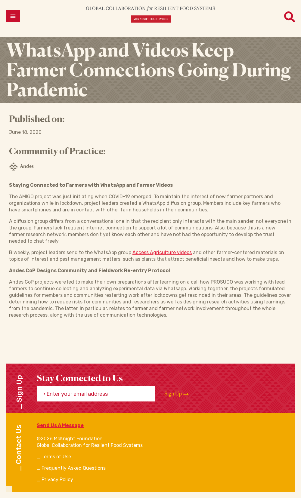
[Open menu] (13, 16)
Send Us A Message (60, 425)
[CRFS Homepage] (150, 14)
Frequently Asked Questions (74, 468)
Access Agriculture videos (162, 252)
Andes (21, 166)
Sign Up (176, 393)
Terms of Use (56, 457)
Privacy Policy (57, 479)
